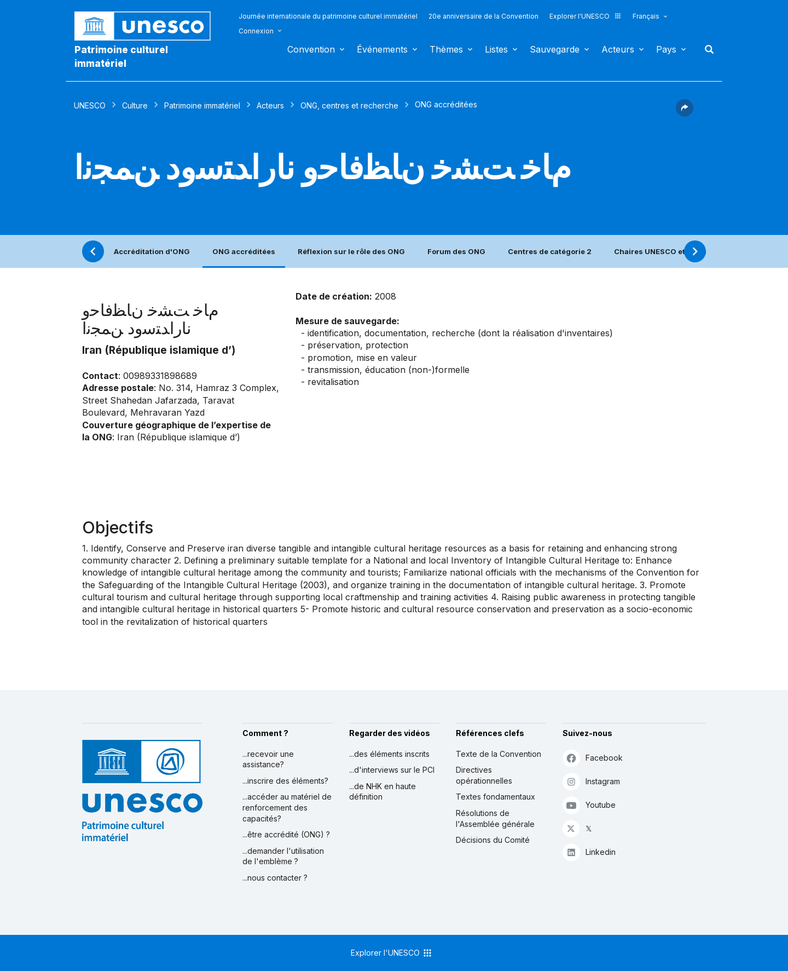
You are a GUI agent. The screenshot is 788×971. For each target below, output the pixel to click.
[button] (684, 113)
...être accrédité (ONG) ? (286, 834)
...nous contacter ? (275, 877)
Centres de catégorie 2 (550, 251)
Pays (666, 49)
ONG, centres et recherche (349, 105)
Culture (135, 105)
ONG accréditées (243, 251)
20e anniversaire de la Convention (483, 16)
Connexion (256, 31)
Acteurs (617, 49)
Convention (311, 49)
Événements (382, 49)
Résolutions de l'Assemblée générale (495, 818)
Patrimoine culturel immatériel (121, 56)
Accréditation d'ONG (152, 251)
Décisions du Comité (493, 839)
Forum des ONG (456, 251)
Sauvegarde (555, 49)
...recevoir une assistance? (268, 759)
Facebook (593, 757)
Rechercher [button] (706, 49)
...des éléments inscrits (389, 754)
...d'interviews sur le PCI (391, 769)
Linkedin (589, 851)
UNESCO (90, 105)
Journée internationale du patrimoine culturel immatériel (328, 16)
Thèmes (446, 49)
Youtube (589, 804)
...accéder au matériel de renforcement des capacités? (287, 807)
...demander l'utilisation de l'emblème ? (283, 856)
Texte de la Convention (498, 754)
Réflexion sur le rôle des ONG (351, 251)
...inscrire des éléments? (285, 780)
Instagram (591, 781)
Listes (496, 49)
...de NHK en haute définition (382, 792)
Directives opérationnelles (484, 775)
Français (646, 16)
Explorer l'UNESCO (585, 16)
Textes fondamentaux (495, 796)
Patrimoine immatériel (202, 105)
